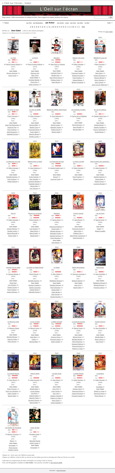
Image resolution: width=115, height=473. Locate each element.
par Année (60, 23)
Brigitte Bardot (99, 125)
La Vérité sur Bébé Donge (35, 267)
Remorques (100, 267)
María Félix (77, 231)
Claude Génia (34, 290)
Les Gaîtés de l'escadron (13, 428)
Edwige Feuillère (99, 127)
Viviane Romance (99, 75)
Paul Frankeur (77, 78)
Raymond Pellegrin (56, 227)
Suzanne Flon (11, 127)
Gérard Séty (34, 186)
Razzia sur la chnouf (35, 213)
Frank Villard (34, 132)
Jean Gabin (109, 32)
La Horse (35, 58)
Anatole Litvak (34, 434)
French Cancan (78, 213)
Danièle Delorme (99, 177)
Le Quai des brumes (78, 322)
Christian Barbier (34, 80)
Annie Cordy (12, 75)
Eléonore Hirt (35, 73)
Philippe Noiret (55, 80)
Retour (6, 23)
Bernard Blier (33, 125)
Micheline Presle (55, 233)
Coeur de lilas (34, 428)
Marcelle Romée (35, 441)
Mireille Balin (99, 337)
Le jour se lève (35, 322)
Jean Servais (55, 294)
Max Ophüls (57, 274)
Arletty (99, 229)
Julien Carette (55, 342)
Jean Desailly (77, 127)
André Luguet (34, 443)
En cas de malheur (100, 110)
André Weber (34, 77)
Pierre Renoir (12, 341)
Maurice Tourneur (13, 434)
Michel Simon (77, 337)
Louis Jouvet (55, 391)
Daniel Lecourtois (35, 287)
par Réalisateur (38, 23)
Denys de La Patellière (79, 116)
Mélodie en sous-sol (100, 58)
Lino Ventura (34, 188)
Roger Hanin (12, 236)
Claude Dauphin (55, 297)
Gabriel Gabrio (34, 396)
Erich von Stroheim (12, 391)
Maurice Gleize (14, 328)
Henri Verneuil (99, 64)
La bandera (100, 373)
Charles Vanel (77, 389)
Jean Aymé (99, 342)
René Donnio (13, 448)
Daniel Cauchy (12, 287)
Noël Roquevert (12, 132)
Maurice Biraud (99, 78)
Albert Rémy (34, 231)
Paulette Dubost (34, 184)
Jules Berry (33, 337)
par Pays (73, 23)
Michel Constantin (77, 82)
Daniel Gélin (55, 229)
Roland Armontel (77, 75)
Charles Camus (13, 450)
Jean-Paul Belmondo (12, 125)
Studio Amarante (61, 470)
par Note (80, 23)
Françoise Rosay (34, 130)
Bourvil (55, 177)
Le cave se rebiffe (35, 110)
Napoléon (57, 213)
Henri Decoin (34, 220)
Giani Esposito (77, 238)
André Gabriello (56, 403)
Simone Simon (56, 337)
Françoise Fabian (77, 73)
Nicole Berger (99, 132)
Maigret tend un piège (35, 161)
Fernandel (12, 445)
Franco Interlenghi (99, 130)
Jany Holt (56, 393)
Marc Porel (35, 75)
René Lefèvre (99, 339)
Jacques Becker (13, 274)
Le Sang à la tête (78, 161)
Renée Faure (77, 179)
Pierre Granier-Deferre (13, 64)
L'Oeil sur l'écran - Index (16, 3)
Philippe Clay (77, 233)
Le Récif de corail (13, 322)
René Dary (13, 283)
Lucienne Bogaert (34, 181)
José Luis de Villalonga (99, 85)
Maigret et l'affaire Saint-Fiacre (56, 110)
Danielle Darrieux (12, 177)
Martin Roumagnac (78, 267)
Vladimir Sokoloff (55, 396)
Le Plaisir (57, 267)
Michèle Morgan (55, 231)
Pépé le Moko (34, 373)
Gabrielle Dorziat (12, 134)
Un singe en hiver (13, 110)
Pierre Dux (34, 82)
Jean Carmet (99, 82)
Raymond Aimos (77, 346)
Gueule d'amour (100, 322)
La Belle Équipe (78, 373)
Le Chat (13, 58)
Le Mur (87, 23)
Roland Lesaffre (100, 231)
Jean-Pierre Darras (56, 78)
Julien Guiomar (34, 84)
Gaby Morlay (56, 82)
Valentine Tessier (55, 127)
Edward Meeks (77, 80)
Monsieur (57, 58)
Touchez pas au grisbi (13, 267)
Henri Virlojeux (99, 80)
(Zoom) (13, 37)
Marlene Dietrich (77, 281)
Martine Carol (34, 127)
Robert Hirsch (55, 130)
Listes (67, 23)
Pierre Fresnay (12, 389)
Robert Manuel (12, 181)
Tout (83, 27)
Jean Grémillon (100, 274)
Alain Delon (99, 73)
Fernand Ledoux (99, 287)
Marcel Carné (100, 220)
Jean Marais (55, 242)
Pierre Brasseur (77, 125)
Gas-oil (13, 213)
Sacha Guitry (56, 220)
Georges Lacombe (79, 274)
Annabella (99, 387)
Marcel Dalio (34, 233)
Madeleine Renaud (56, 281)
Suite (109, 23)
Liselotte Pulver (56, 73)
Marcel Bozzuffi (12, 233)
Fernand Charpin (33, 400)
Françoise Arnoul (77, 229)
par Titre (29, 23)
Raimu (12, 441)
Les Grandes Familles (78, 110)
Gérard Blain (99, 179)
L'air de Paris (100, 213)
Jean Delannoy (57, 116)
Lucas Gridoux (35, 391)
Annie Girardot (33, 177)
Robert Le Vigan (77, 349)
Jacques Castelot (34, 285)
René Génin (56, 400)
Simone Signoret (12, 73)
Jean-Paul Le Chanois (58, 64)
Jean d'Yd (77, 285)
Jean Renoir (78, 220)
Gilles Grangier (78, 64)
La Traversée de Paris (57, 161)
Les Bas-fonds (56, 373)
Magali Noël (34, 236)
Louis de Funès (55, 179)
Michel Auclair (55, 125)
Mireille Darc (55, 75)
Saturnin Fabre (12, 339)
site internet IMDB (56, 463)
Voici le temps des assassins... (100, 161)
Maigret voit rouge (78, 58)
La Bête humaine (56, 322)
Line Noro (34, 393)
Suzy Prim (55, 389)
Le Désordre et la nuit (13, 161)
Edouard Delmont (77, 344)
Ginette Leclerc (34, 137)
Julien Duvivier (100, 168)
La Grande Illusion (13, 373)
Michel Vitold (56, 132)
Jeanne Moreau (12, 229)
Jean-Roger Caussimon (77, 236)
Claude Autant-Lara (100, 116)
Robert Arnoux (99, 181)
